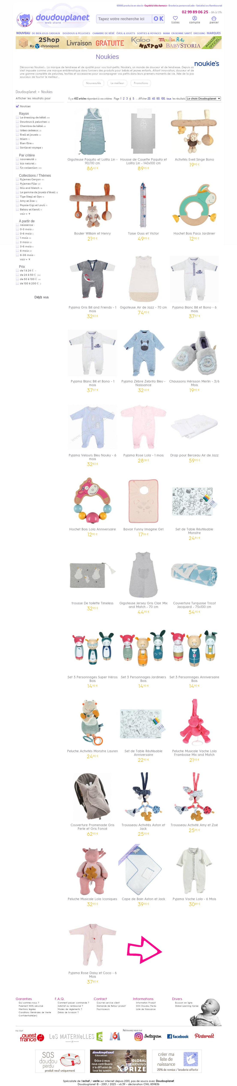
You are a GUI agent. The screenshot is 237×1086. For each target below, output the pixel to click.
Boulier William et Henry (92, 209)
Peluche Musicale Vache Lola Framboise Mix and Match (194, 728)
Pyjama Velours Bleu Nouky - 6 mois (92, 432)
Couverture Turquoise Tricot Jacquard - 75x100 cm (194, 580)
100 (163, 98)
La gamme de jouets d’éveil (37, 192)
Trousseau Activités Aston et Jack (143, 802)
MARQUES (214, 33)
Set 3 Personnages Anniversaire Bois (194, 654)
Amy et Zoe (27, 201)
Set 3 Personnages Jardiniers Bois (143, 654)
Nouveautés (93, 83)
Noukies (47, 91)
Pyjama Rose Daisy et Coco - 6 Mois (92, 950)
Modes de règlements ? (70, 1009)
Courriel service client (108, 1003)
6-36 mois (26, 255)
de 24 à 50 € (30, 275)
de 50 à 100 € (30, 279)
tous (169, 98)
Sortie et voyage (30, 147)
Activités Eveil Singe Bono (194, 135)
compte (194, 20)
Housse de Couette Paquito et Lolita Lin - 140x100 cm (143, 137)
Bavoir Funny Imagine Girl (143, 505)
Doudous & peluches (33, 122)
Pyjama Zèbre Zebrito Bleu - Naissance (143, 359)
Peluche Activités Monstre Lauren (92, 727)
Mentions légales (27, 1009)
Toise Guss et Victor (143, 209)
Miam (23, 139)
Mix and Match (29, 188)
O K (158, 19)
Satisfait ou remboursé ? (70, 1006)
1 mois (24, 238)
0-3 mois (26, 229)
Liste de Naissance (145, 1009)
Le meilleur (117, 83)
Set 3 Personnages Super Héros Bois (92, 654)
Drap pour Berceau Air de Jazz (194, 431)
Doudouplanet (26, 91)
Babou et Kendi (30, 209)
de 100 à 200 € (30, 283)
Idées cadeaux (29, 130)
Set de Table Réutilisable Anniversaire (143, 728)
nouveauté (27, 159)
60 (158, 98)
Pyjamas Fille (28, 184)
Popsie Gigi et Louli (32, 205)
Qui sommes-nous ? (29, 1003)
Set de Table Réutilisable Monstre (194, 506)
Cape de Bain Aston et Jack (143, 874)
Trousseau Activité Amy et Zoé (194, 801)
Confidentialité (26, 1015)
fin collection (29, 168)
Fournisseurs (103, 1009)
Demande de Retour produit (111, 1006)
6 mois (24, 251)
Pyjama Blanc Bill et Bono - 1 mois (92, 359)
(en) (35, 1015)
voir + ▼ (25, 214)
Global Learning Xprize (186, 1006)
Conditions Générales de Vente (35, 1012)
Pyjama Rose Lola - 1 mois (143, 431)
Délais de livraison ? (68, 1012)
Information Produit (145, 1003)
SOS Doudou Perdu (146, 1006)
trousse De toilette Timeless (92, 579)
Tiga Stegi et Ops (31, 196)
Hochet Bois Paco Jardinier (194, 209)
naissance (26, 225)
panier (214, 20)
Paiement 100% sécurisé (31, 1006)
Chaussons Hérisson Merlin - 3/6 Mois (194, 359)
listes (175, 20)
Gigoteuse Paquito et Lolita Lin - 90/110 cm (92, 137)
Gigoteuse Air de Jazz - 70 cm (143, 283)
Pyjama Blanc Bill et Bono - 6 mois (194, 285)
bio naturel (27, 163)
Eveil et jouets (29, 135)
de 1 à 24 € (28, 270)
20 (149, 98)
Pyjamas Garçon (30, 179)
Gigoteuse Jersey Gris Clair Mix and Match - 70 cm (143, 580)
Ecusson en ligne (183, 1003)
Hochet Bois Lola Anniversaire (92, 505)
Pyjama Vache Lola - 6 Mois (194, 874)
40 (153, 98)
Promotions (141, 83)
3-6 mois (26, 246)
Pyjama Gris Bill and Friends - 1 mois (92, 285)
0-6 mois (26, 233)
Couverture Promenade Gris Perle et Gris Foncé (92, 802)
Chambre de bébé (31, 126)
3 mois (24, 242)
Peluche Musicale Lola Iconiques (92, 874)
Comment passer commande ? (73, 1003)
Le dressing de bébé (33, 117)
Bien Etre (26, 143)
